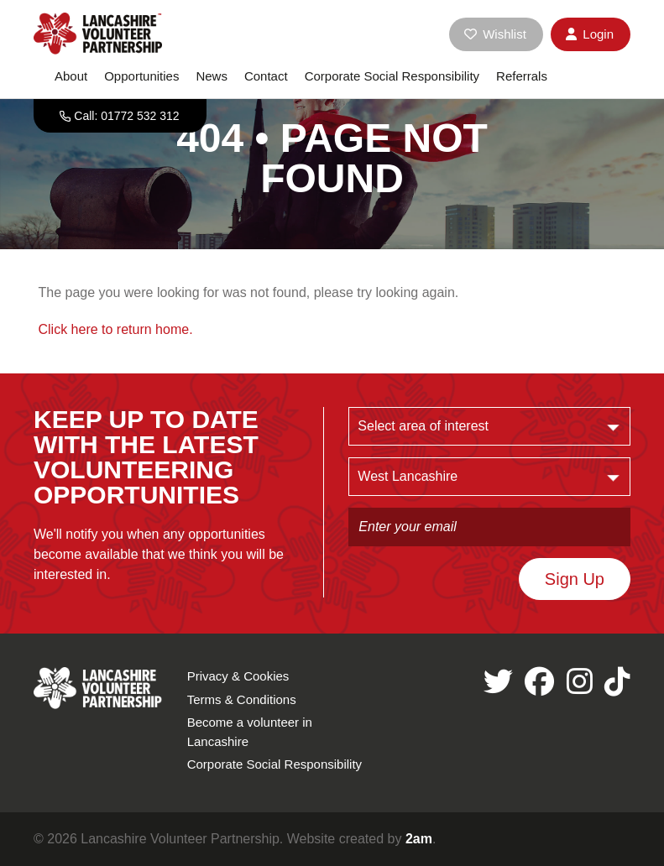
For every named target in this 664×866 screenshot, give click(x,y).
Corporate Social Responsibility (392, 76)
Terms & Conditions (241, 699)
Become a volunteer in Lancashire (249, 732)
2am (418, 839)
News (211, 76)
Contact (266, 76)
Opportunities (141, 76)
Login (590, 34)
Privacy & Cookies (238, 676)
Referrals (521, 76)
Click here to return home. (116, 329)
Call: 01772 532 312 (126, 116)
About (71, 76)
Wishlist (495, 34)
